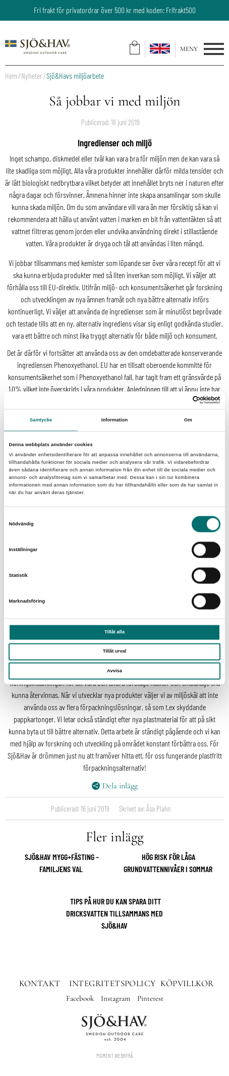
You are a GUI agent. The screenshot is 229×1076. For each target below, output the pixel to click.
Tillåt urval (115, 651)
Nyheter (31, 75)
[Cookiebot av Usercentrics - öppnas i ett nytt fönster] (176, 400)
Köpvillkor (186, 983)
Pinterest (150, 998)
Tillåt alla (114, 632)
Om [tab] (188, 420)
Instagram (116, 998)
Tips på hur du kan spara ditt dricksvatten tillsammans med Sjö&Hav (114, 913)
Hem (11, 75)
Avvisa (114, 670)
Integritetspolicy (112, 983)
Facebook (81, 998)
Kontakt (40, 983)
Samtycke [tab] (41, 420)
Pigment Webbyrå (114, 1055)
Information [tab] (114, 420)
